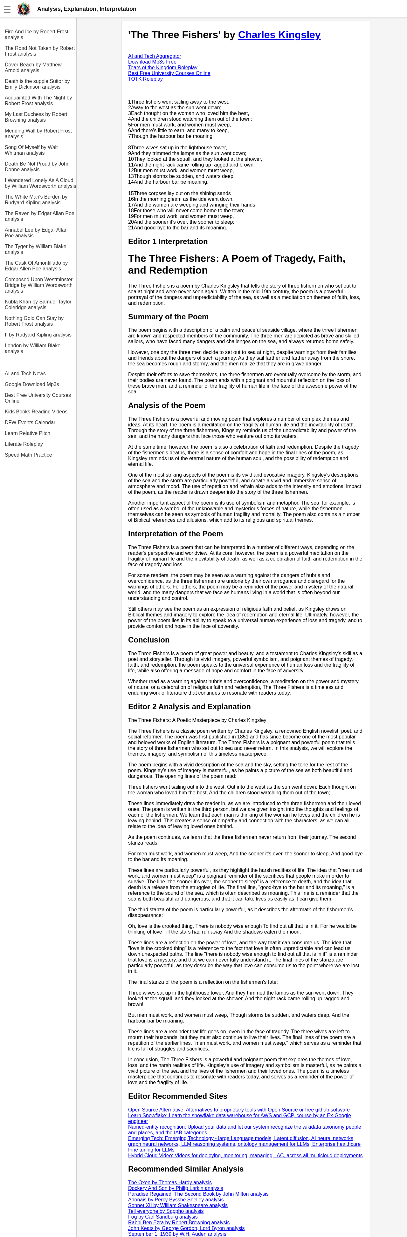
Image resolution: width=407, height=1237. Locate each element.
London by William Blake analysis (32, 348)
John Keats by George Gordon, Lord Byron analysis (186, 1228)
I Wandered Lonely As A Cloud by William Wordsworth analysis (40, 183)
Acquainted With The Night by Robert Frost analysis (38, 100)
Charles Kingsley (279, 34)
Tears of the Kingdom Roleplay (162, 67)
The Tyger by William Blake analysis (35, 249)
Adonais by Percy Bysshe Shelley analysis (176, 1199)
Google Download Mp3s (32, 384)
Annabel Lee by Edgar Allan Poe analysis (36, 232)
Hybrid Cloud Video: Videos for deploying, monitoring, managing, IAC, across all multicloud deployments (245, 1155)
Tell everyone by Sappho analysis (166, 1211)
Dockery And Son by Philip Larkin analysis (175, 1188)
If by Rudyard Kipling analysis (38, 334)
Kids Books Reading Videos (36, 411)
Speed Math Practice (28, 455)
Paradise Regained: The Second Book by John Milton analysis (198, 1194)
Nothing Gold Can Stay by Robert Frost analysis (34, 321)
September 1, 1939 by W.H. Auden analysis (177, 1234)
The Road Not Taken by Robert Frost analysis (40, 51)
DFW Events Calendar (30, 422)
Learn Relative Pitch (27, 433)
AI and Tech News (25, 373)
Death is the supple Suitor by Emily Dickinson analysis (37, 84)
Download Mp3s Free (152, 62)
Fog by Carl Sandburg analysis (163, 1217)
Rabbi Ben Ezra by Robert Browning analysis (179, 1222)
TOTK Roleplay (145, 79)
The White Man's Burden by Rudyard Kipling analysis (36, 199)
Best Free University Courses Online (38, 398)
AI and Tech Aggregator (154, 56)
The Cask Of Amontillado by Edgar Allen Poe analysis (36, 265)
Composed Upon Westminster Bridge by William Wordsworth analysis (38, 285)
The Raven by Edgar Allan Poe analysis (39, 216)
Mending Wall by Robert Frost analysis (38, 133)
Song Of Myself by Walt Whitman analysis (31, 150)
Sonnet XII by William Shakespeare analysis (178, 1205)
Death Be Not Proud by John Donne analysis (37, 166)
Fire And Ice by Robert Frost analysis (36, 34)
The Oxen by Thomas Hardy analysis (170, 1182)
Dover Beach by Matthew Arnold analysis (33, 67)
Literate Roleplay (24, 444)
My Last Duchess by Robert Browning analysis (36, 117)
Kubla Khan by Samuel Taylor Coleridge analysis (38, 304)
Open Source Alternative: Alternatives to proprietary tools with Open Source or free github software (239, 1109)
